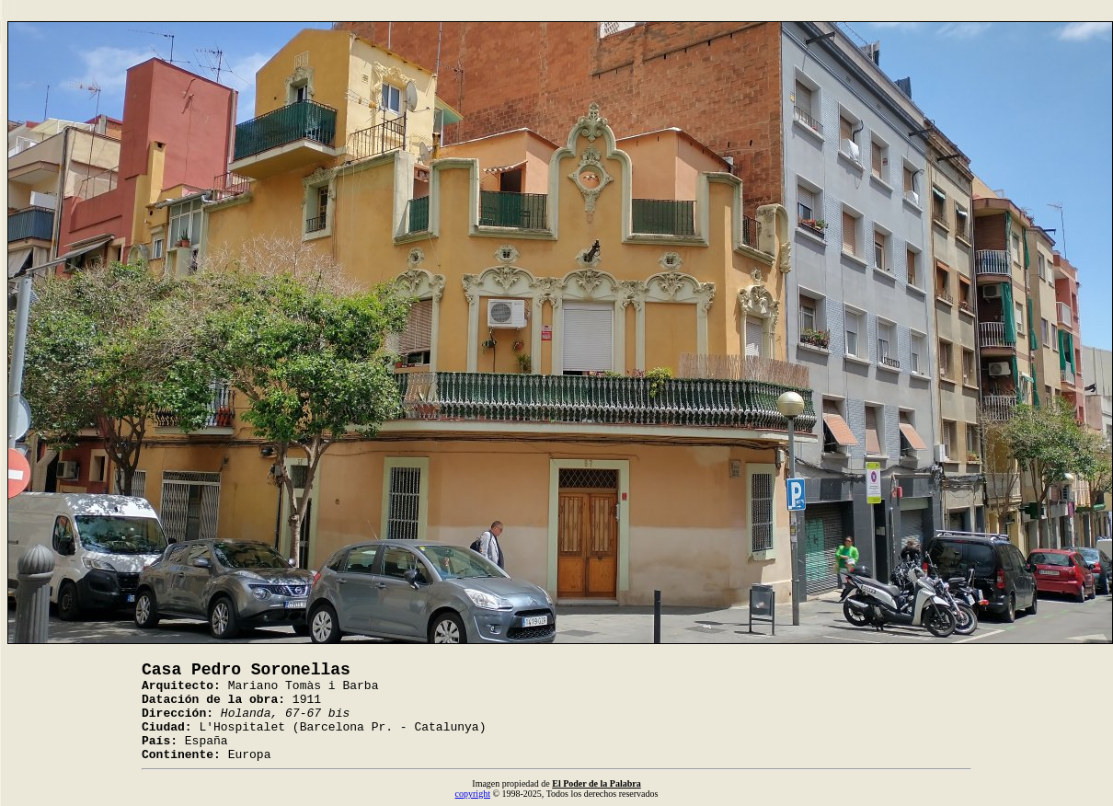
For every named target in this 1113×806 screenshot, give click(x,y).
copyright (472, 794)
